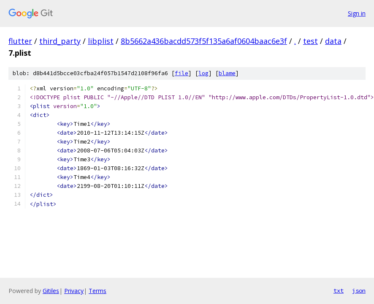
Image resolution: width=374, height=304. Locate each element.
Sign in (357, 13)
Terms (97, 291)
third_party (60, 41)
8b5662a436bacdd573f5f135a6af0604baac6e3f (204, 41)
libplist (101, 41)
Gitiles (51, 291)
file (181, 73)
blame (227, 73)
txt (338, 290)
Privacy (74, 291)
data (333, 41)
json (359, 290)
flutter (20, 41)
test (310, 41)
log (203, 73)
